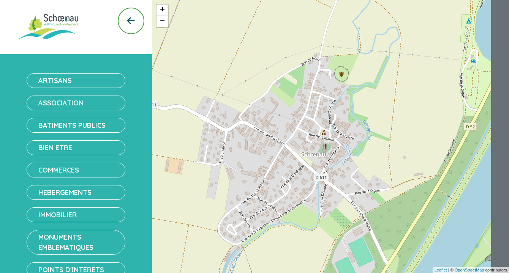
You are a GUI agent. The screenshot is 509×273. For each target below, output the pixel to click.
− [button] (162, 21)
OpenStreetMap (469, 270)
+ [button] (162, 10)
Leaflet (441, 270)
